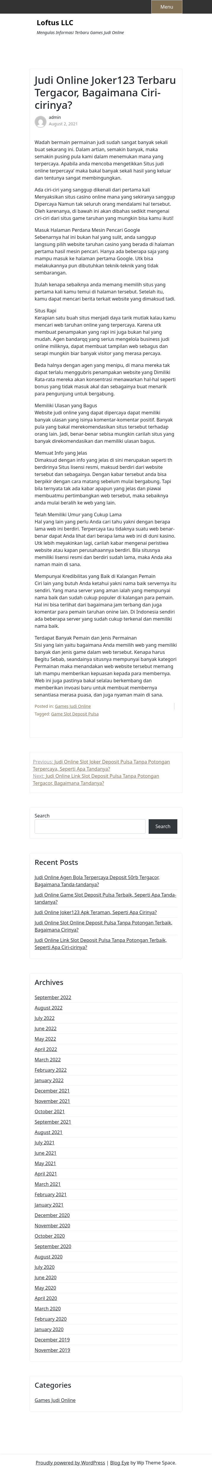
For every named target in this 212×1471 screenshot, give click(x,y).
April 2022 (46, 1049)
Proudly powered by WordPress (70, 1462)
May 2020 (45, 1288)
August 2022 (48, 1007)
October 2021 (50, 1111)
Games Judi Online (73, 706)
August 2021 (48, 1132)
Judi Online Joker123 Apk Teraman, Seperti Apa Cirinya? (96, 912)
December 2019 (52, 1339)
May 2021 (45, 1163)
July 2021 (44, 1142)
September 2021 (53, 1122)
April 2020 (46, 1298)
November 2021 (52, 1101)
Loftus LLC (55, 22)
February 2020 (51, 1319)
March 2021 (48, 1184)
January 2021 (49, 1205)
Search (42, 815)
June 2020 (46, 1277)
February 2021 (51, 1194)
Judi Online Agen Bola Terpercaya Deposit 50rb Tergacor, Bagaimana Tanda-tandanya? (97, 881)
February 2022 (51, 1070)
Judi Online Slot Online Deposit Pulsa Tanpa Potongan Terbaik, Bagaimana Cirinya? (103, 926)
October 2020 (50, 1236)
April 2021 (46, 1173)
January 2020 (49, 1329)
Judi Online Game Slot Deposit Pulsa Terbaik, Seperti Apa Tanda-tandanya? (105, 898)
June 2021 (46, 1153)
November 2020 (52, 1225)
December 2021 (52, 1090)
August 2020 (48, 1256)
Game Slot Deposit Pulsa (75, 714)
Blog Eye (119, 1462)
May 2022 (45, 1039)
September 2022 (53, 997)
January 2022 (49, 1080)
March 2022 (48, 1059)
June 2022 (46, 1028)
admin (55, 117)
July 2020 (44, 1267)
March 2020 (48, 1308)
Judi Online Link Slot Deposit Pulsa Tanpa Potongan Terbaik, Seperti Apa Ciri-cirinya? (101, 944)
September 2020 (53, 1246)
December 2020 (52, 1215)
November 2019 (52, 1350)
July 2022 (44, 1018)
